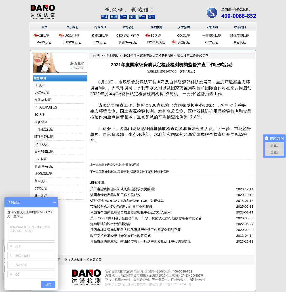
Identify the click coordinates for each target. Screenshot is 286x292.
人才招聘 (184, 27)
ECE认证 (100, 42)
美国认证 (184, 42)
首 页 (96, 55)
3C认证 (156, 35)
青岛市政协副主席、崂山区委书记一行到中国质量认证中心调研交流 (140, 241)
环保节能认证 (239, 35)
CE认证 (44, 35)
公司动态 (128, 27)
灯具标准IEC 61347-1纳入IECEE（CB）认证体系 (127, 200)
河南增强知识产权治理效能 (110, 224)
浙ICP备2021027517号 (175, 284)
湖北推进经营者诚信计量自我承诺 (119, 164)
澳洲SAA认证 (127, 42)
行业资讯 (100, 27)
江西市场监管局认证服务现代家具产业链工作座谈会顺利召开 (135, 230)
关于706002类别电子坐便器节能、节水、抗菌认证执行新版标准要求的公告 (146, 218)
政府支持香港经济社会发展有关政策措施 (120, 235)
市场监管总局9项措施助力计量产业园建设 (121, 206)
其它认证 (239, 42)
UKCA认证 (72, 35)
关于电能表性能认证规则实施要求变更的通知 (123, 189)
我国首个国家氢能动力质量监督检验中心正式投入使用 (130, 212)
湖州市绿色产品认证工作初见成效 (115, 195)
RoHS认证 (44, 42)
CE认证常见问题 (127, 35)
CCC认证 (211, 42)
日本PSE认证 (72, 42)
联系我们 (240, 27)
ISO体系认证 (156, 42)
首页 (44, 27)
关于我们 (72, 27)
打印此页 (187, 71)
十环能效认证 (211, 35)
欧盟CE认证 (100, 35)
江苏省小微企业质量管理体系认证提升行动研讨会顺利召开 (134, 171)
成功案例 (156, 27)
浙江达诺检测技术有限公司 (83, 260)
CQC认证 (183, 35)
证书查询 (212, 27)
